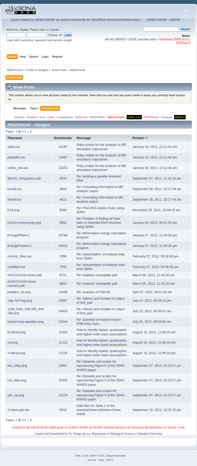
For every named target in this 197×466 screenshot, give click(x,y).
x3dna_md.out (17, 168)
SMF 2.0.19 (81, 455)
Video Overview (116, 117)
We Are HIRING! (115, 39)
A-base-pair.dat (18, 410)
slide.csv (13, 147)
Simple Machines (116, 455)
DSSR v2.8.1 (134, 117)
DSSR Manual (150, 117)
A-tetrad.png (16, 353)
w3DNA (174, 20)
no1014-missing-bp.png (24, 223)
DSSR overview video (143, 39)
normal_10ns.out (19, 256)
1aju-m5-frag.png (19, 300)
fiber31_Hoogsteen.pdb (24, 178)
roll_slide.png (16, 380)
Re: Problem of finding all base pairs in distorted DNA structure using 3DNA (99, 223)
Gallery (51, 117)
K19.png (13, 210)
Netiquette (19, 117)
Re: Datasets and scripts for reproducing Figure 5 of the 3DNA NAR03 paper (101, 366)
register (54, 29)
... (28, 131)
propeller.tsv (16, 157)
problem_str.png (18, 292)
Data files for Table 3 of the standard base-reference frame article (99, 410)
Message (84, 138)
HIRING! (180, 117)
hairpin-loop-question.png (25, 322)
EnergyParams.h (19, 246)
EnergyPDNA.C (18, 235)
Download (32, 117)
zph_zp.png (15, 395)
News (42, 117)
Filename (14, 138)
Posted (140, 138)
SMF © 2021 (98, 455)
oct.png (12, 342)
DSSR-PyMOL (97, 117)
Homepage (166, 117)
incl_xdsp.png (17, 366)
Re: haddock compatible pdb (97, 275)
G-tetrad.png (16, 332)
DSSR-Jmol (81, 117)
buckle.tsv (14, 189)
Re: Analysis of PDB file (93, 292)
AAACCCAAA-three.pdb (24, 275)
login (42, 29)
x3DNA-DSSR (44, 20)
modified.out (16, 267)
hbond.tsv (14, 199)
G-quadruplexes (65, 117)
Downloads (63, 138)
